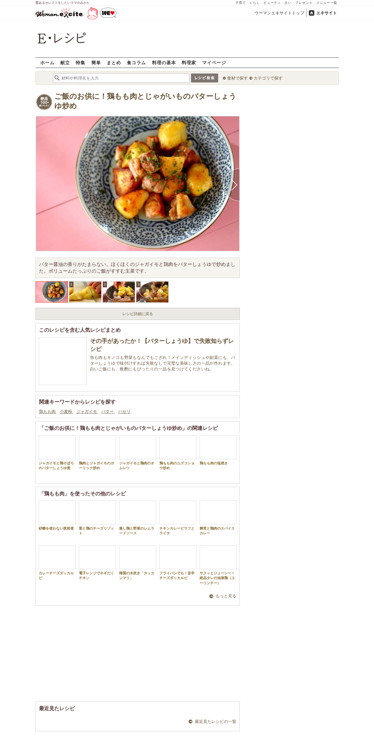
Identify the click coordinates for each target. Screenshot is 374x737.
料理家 (189, 62)
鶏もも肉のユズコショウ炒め (177, 452)
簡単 (96, 62)
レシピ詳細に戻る (137, 314)
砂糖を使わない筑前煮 (57, 515)
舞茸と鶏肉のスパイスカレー (218, 517)
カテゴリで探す (268, 78)
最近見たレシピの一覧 (215, 721)
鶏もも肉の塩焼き (218, 450)
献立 (65, 62)
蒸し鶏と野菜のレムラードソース (137, 517)
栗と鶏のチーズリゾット (97, 517)
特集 (80, 62)
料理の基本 (164, 62)
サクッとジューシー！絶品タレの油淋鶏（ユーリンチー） (218, 565)
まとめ (114, 62)
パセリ (124, 411)
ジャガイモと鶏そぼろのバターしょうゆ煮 (57, 452)
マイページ (214, 62)
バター (108, 411)
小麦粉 (66, 411)
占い (288, 2)
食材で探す (237, 78)
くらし (254, 2)
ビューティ (272, 2)
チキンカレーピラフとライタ (177, 517)
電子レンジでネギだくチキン (97, 562)
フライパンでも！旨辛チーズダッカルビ (177, 562)
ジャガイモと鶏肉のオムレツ (137, 452)
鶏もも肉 (48, 411)
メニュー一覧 (326, 2)
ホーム (47, 62)
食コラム (136, 62)
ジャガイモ (87, 411)
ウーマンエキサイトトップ (279, 13)
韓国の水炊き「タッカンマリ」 (137, 562)
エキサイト (326, 13)
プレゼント (304, 2)
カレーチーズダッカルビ (57, 562)
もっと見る (226, 595)
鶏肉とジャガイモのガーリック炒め (97, 452)
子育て (240, 2)
